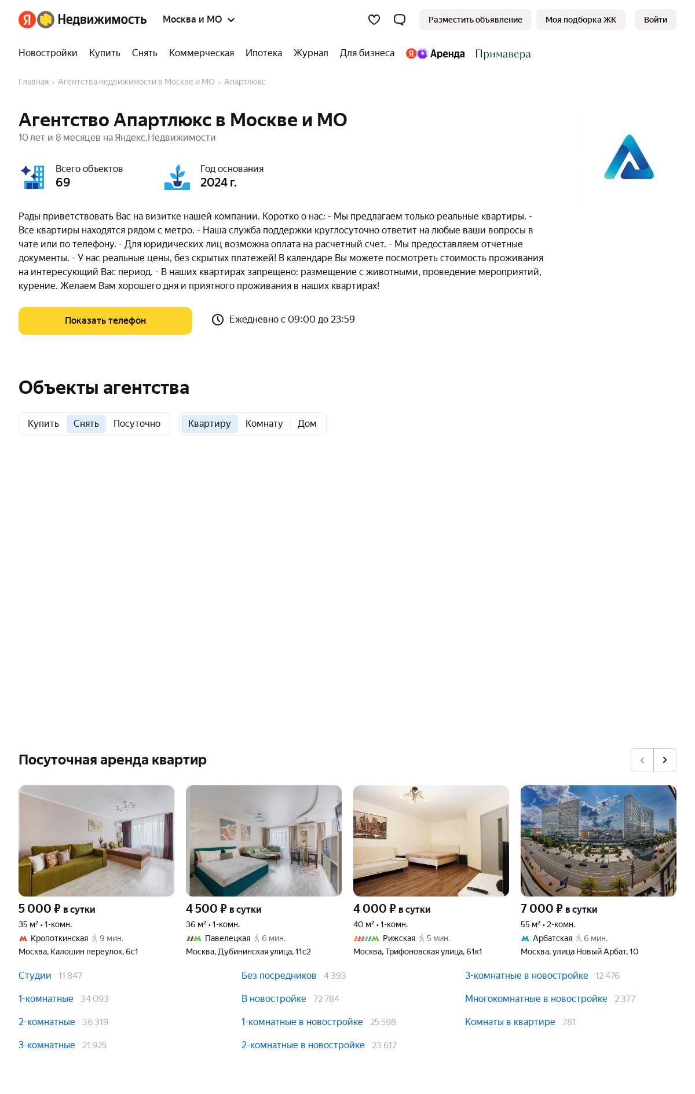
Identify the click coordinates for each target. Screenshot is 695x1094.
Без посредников (279, 975)
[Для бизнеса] (367, 53)
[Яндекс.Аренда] (435, 53)
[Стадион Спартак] (500, 53)
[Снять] (144, 53)
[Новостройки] (51, 53)
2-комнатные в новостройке (303, 1045)
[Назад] (642, 759)
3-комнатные (47, 1045)
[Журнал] (311, 53)
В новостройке (274, 998)
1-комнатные (46, 998)
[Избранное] (374, 19)
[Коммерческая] (201, 53)
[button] (399, 19)
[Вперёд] (664, 759)
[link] (655, 19)
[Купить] (104, 53)
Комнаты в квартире (510, 1021)
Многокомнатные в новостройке (536, 998)
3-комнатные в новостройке (526, 975)
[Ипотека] (264, 53)
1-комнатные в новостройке (302, 1021)
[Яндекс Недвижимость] (92, 19)
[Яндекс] (27, 19)
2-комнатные (47, 1021)
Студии (35, 975)
